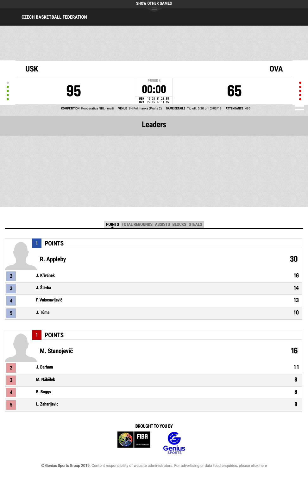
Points (112, 224)
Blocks (179, 224)
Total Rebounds (137, 224)
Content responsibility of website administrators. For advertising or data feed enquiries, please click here (179, 465)
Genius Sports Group (174, 443)
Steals (195, 224)
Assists (162, 224)
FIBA (133, 443)
